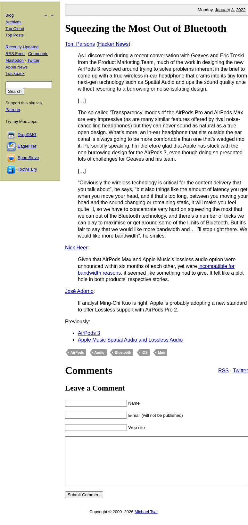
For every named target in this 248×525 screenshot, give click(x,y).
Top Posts (14, 35)
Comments (38, 53)
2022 (241, 9)
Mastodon (14, 60)
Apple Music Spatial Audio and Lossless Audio (130, 340)
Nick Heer (76, 247)
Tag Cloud (14, 28)
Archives (13, 22)
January (222, 9)
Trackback (14, 73)
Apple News (16, 67)
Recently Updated (21, 46)
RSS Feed (15, 53)
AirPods (77, 352)
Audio (99, 352)
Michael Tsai (146, 521)
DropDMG (27, 134)
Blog (9, 15)
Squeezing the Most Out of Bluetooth (146, 28)
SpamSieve (28, 157)
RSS (223, 370)
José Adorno (79, 291)
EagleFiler (27, 146)
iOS (145, 352)
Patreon (12, 109)
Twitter (240, 370)
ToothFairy (27, 169)
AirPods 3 (89, 333)
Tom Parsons (80, 44)
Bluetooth (123, 352)
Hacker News (113, 44)
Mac (161, 352)
